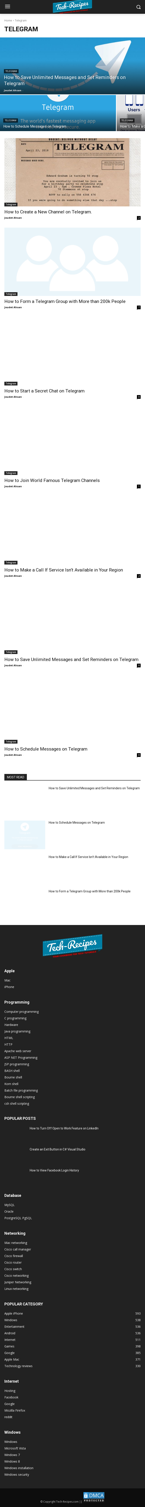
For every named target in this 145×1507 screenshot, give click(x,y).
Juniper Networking (17, 1282)
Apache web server (17, 1051)
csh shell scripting (16, 1103)
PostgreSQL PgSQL (18, 1218)
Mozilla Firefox (14, 1410)
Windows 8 (12, 1461)
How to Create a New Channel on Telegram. (48, 212)
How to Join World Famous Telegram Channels (52, 480)
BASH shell (12, 1071)
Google (9, 1404)
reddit (8, 1417)
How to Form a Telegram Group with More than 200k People (65, 301)
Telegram (11, 71)
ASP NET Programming (20, 1057)
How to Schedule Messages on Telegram (45, 749)
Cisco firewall (13, 1256)
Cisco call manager (17, 1249)
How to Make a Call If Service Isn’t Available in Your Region (63, 570)
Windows (10, 1442)
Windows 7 (12, 1455)
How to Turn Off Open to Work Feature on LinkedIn (64, 1128)
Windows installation (18, 1468)
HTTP (8, 1044)
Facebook (11, 1397)
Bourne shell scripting (19, 1097)
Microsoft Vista (15, 1448)
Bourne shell (13, 1077)
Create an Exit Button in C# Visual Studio (57, 1149)
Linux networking (16, 1289)
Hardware (11, 1025)
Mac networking (15, 1243)
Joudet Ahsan (13, 217)
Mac (7, 980)
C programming (15, 1018)
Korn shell (11, 1084)
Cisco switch (13, 1269)
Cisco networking (16, 1275)
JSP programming (16, 1064)
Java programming (17, 1031)
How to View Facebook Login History (54, 1170)
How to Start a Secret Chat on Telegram (44, 391)
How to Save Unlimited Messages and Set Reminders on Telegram (71, 659)
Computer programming (21, 1011)
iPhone (9, 987)
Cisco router (13, 1262)
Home (8, 20)
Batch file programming (21, 1090)
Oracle (9, 1211)
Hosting (9, 1391)
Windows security (16, 1474)
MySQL (9, 1205)
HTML (8, 1038)
